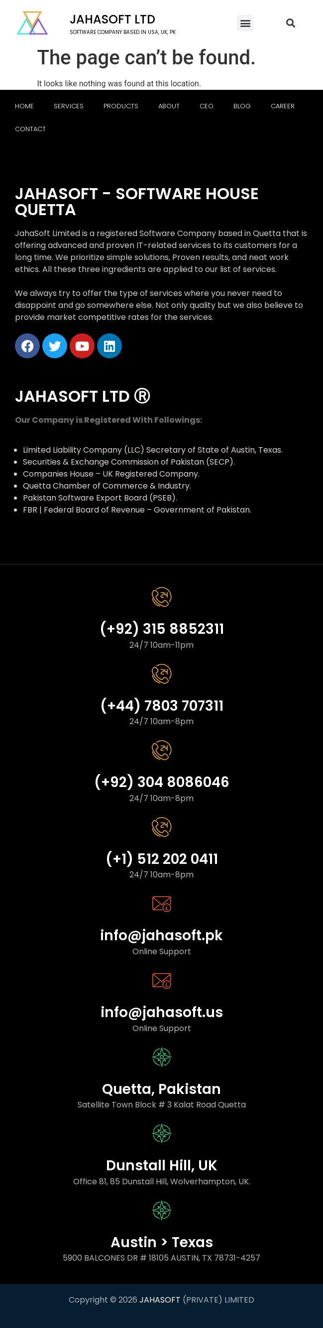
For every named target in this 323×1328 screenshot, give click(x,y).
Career (283, 106)
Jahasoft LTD (112, 19)
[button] (245, 23)
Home (24, 106)
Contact (30, 129)
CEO (207, 106)
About (169, 106)
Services (69, 106)
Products (121, 106)
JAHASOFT (160, 1300)
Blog (242, 106)
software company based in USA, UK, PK (123, 32)
